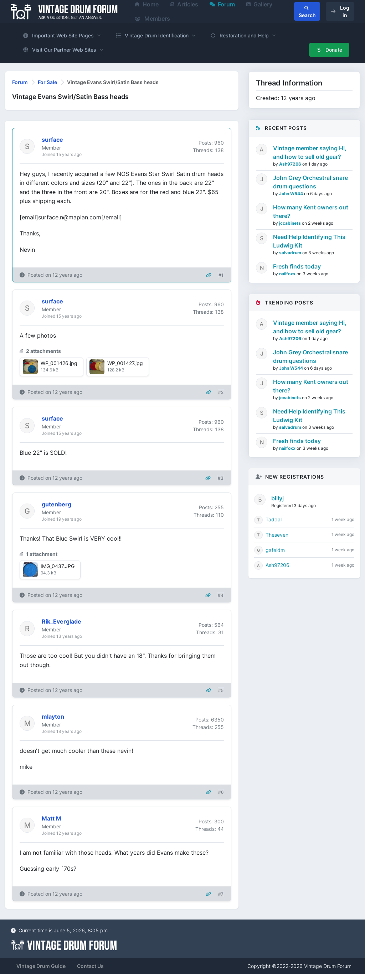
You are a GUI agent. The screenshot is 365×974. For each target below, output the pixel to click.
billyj (277, 498)
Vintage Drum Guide (41, 966)
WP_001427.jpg (125, 363)
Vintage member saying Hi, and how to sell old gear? (309, 152)
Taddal (274, 519)
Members (152, 18)
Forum (20, 82)
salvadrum (290, 252)
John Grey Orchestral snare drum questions (310, 182)
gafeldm (275, 550)
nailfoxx (288, 273)
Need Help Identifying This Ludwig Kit (309, 241)
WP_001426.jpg (59, 363)
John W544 (291, 193)
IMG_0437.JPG (57, 566)
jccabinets (290, 223)
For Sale (47, 82)
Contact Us (90, 966)
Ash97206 (290, 164)
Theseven (277, 535)
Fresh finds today (297, 266)
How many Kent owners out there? (310, 211)
